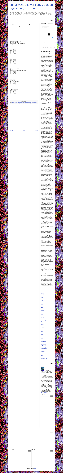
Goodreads (42, 301)
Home (24, 130)
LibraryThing (42, 335)
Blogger (35, 468)
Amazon (42, 337)
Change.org (42, 327)
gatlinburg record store (34, 102)
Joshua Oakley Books (44, 358)
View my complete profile (44, 392)
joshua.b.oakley (49, 47)
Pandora (42, 334)
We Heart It (42, 307)
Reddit (42, 297)
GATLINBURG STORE (13, 103)
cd (12, 102)
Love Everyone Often (43, 345)
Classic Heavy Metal (16, 102)
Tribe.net (42, 331)
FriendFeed (42, 310)
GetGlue (42, 300)
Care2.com (42, 317)
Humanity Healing (43, 320)
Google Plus (42, 294)
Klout (41, 328)
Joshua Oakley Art (43, 351)
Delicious (42, 304)
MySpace (42, 314)
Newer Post (11, 130)
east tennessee (27, 102)
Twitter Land (42, 354)
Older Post (36, 130)
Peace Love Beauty (43, 344)
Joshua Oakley (44, 47)
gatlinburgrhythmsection (27, 103)
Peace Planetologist (43, 341)
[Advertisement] (47, 413)
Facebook (42, 293)
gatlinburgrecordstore (22, 103)
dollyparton (23, 102)
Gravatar (42, 318)
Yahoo (42, 338)
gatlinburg (30, 102)
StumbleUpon (43, 324)
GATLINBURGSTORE (33, 103)
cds (13, 102)
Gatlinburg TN (17, 103)
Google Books (43, 311)
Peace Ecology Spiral (44, 348)
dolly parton (20, 102)
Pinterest (42, 355)
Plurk (41, 321)
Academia (42, 352)
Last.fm (42, 303)
